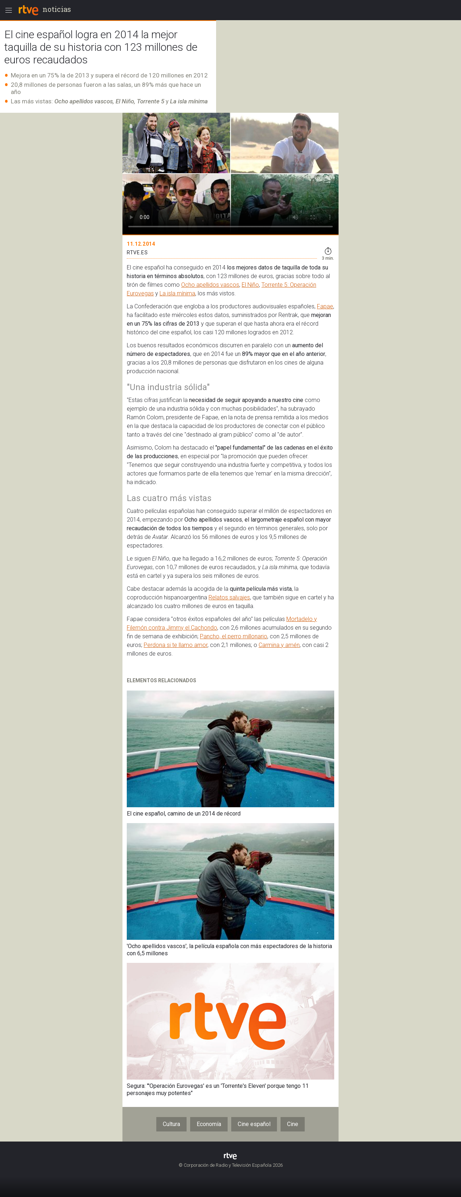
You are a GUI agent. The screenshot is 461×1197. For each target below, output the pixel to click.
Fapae (325, 306)
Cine (292, 1124)
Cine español (254, 1124)
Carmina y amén (279, 645)
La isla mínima (177, 293)
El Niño (250, 284)
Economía (209, 1124)
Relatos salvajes (229, 597)
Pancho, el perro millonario (233, 636)
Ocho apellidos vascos (210, 284)
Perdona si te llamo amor (175, 645)
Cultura (171, 1124)
